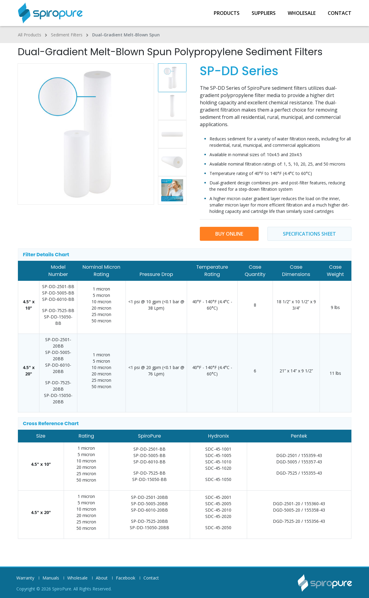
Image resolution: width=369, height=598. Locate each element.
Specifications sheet (309, 233)
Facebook (125, 578)
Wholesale (302, 13)
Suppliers (264, 13)
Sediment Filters (66, 35)
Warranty (25, 578)
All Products (29, 35)
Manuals (50, 578)
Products (227, 13)
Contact (339, 13)
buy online (229, 233)
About (102, 578)
